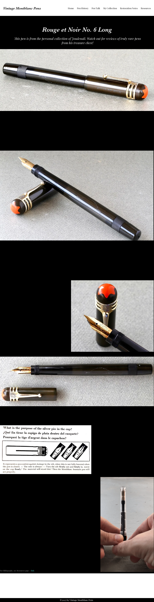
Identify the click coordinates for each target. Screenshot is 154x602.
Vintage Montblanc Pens (22, 8)
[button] (82, 8)
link (32, 570)
